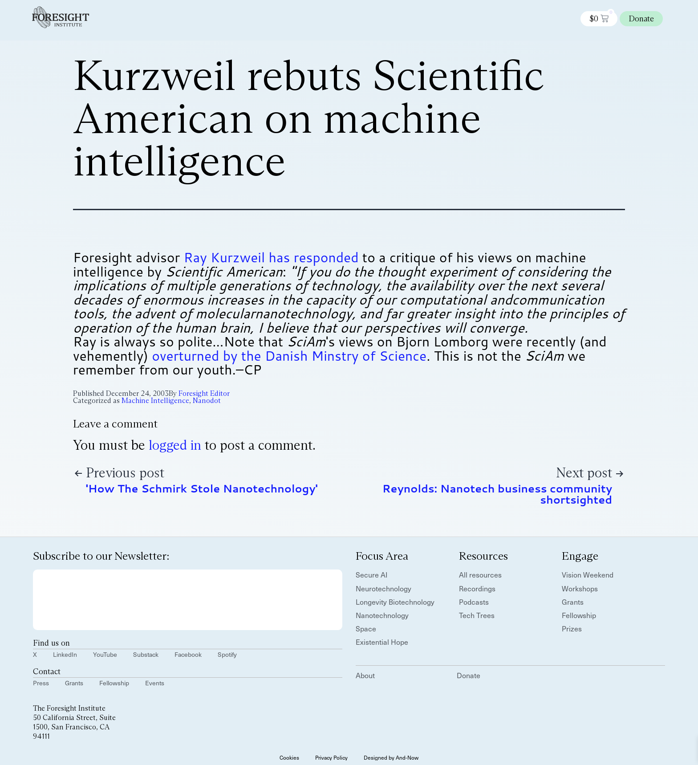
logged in (175, 445)
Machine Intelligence (155, 400)
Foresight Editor (204, 393)
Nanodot (207, 400)
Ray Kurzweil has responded (271, 257)
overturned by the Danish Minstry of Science (289, 355)
